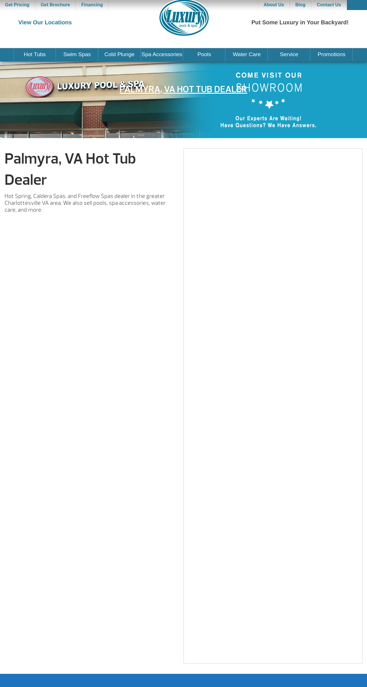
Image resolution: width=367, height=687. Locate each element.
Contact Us (329, 4)
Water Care (247, 54)
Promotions (331, 54)
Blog (300, 4)
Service (289, 54)
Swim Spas (77, 54)
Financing (92, 4)
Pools (204, 54)
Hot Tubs (35, 54)
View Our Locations (45, 22)
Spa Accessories (162, 54)
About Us (274, 4)
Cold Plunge (119, 54)
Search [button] (357, 5)
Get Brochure (55, 4)
